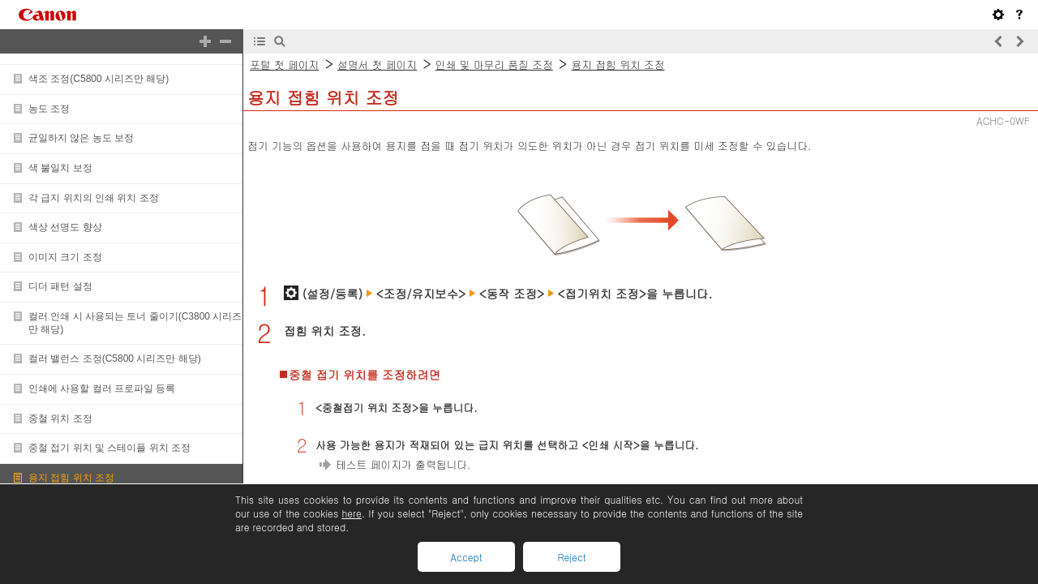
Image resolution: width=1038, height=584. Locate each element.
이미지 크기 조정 (65, 257)
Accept (466, 557)
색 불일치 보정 (60, 168)
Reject (571, 557)
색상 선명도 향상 (65, 227)
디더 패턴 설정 (60, 286)
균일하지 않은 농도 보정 (81, 138)
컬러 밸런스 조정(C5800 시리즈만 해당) (114, 358)
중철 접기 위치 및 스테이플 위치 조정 (109, 447)
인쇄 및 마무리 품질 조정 (494, 64)
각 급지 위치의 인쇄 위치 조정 (93, 198)
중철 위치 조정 (60, 418)
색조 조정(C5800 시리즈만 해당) (98, 78)
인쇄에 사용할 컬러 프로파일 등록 (101, 388)
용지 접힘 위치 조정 (71, 477)
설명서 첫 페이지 (377, 64)
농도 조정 (49, 108)
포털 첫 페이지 (284, 64)
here (351, 513)
